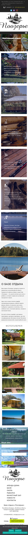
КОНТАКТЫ (11, 500)
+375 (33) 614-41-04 (20, 7)
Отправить (7, 463)
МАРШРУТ (7, 7)
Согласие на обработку (15, 458)
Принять (11, 530)
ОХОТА (9, 490)
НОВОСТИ (11, 498)
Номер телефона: (10, 451)
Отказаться (18, 530)
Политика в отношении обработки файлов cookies (15, 532)
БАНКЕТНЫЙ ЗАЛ (14, 495)
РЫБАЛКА (11, 493)
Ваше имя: (6, 442)
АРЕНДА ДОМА (13, 485)
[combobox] (2, 454)
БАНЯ (9, 488)
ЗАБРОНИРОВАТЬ (17, 521)
